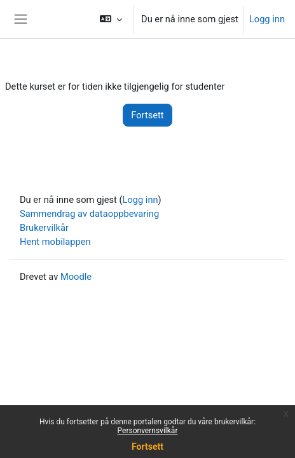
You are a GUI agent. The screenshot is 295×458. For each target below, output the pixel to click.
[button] (111, 19)
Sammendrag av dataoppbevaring (89, 213)
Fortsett (147, 446)
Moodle (76, 276)
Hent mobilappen (55, 241)
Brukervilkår (44, 227)
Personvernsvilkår (148, 430)
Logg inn (267, 19)
